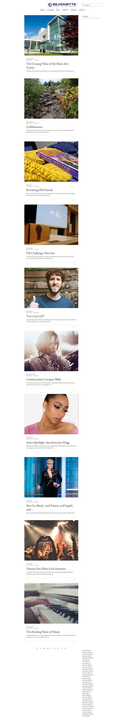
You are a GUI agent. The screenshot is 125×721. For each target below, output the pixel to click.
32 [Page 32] (58, 648)
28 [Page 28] (44, 648)
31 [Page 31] (54, 648)
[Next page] (61, 648)
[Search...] (92, 5)
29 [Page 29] (47, 648)
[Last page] (65, 648)
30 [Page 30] (51, 648)
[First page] (37, 648)
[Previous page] (40, 648)
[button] (42, 10)
